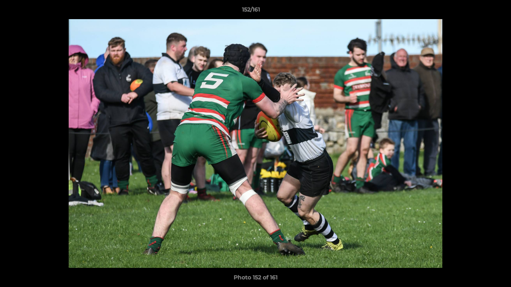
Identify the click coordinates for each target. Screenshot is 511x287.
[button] (477, 11)
